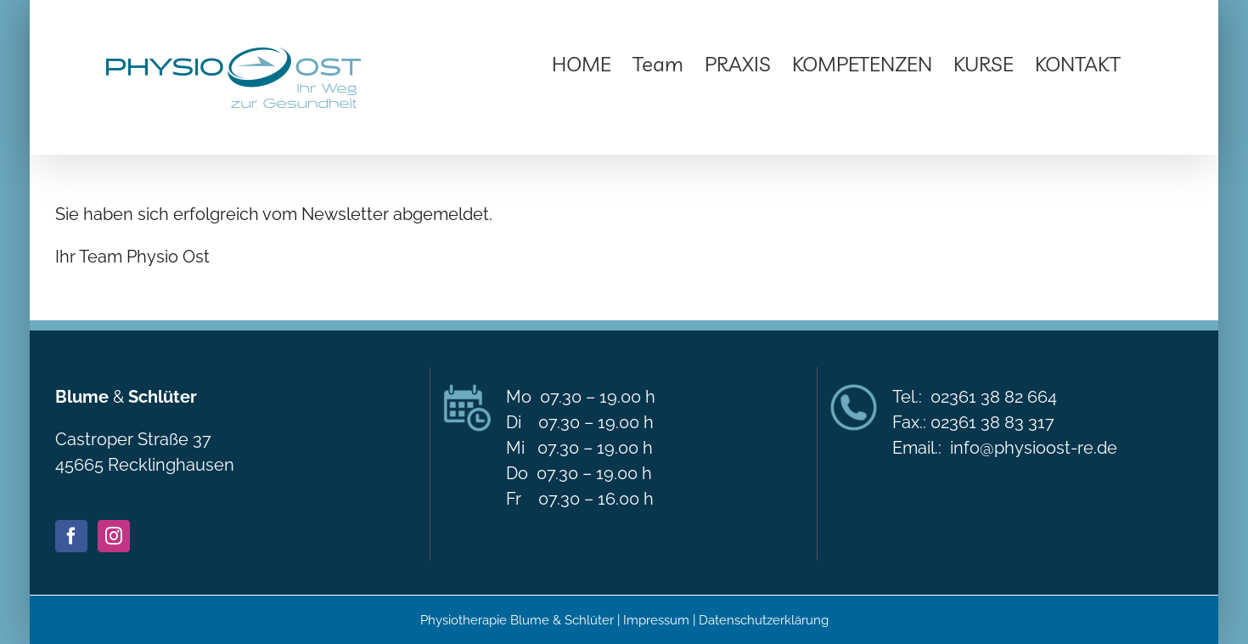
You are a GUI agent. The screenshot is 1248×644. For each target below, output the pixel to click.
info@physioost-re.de (1033, 448)
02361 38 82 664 (993, 397)
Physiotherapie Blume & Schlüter (517, 620)
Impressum (658, 620)
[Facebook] (71, 536)
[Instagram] (114, 536)
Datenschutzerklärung (764, 620)
